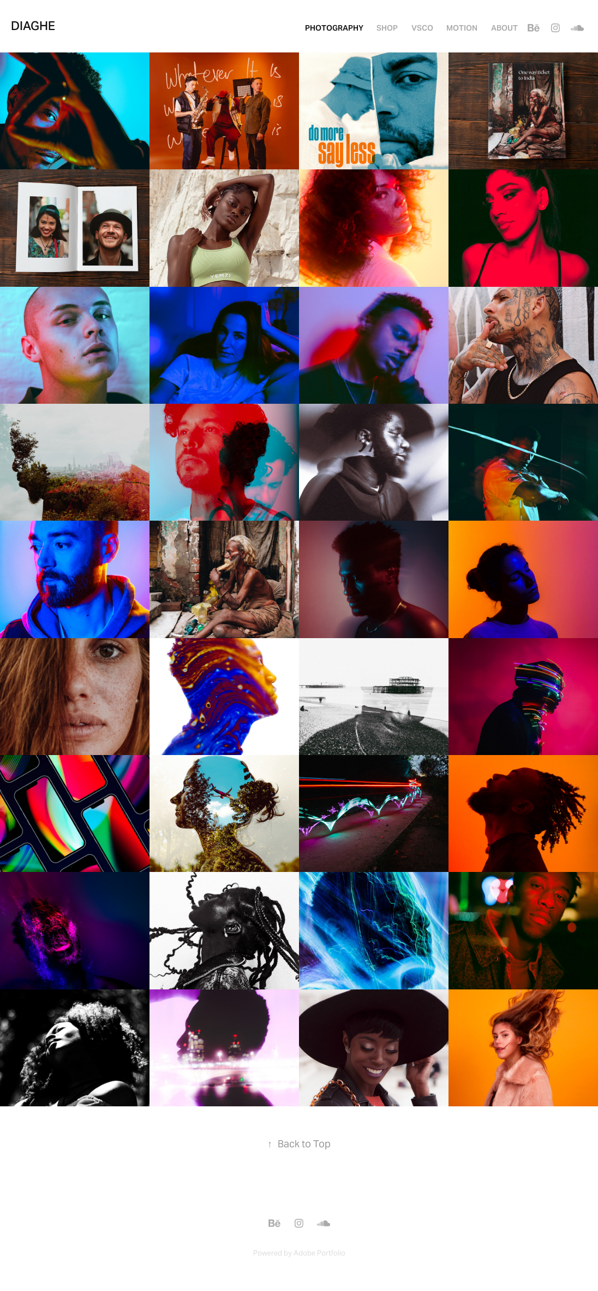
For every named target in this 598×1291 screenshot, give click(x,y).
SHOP (387, 28)
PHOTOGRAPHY (334, 28)
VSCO (422, 28)
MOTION (461, 28)
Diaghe (33, 25)
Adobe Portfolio (319, 1253)
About (504, 28)
